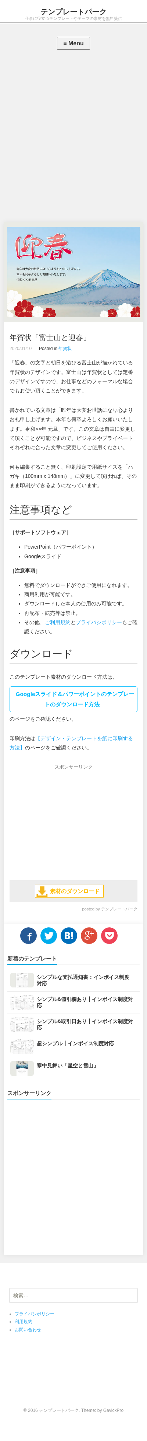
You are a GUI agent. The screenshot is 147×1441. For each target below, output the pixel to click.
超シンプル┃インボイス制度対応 (75, 1043)
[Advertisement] (73, 137)
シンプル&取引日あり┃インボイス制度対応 (85, 1024)
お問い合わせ (28, 1329)
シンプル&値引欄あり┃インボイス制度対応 (85, 1002)
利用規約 (23, 1321)
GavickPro (113, 1410)
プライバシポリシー (99, 622)
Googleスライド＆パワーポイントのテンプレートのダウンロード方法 (74, 699)
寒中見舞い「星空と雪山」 (67, 1065)
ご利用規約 (58, 622)
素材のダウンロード (75, 891)
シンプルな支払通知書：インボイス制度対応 (83, 980)
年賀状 (65, 348)
